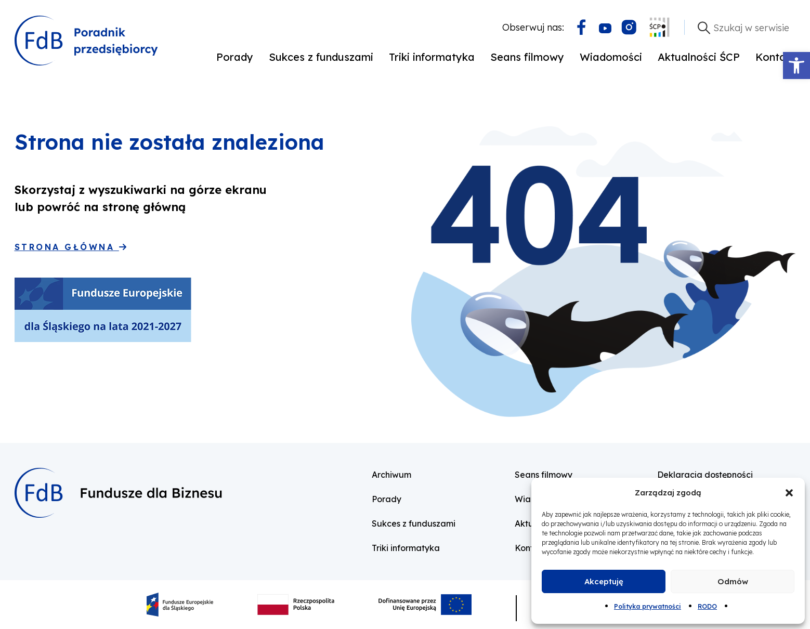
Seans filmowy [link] (527, 56)
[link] (796, 65)
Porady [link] (234, 56)
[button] (789, 493)
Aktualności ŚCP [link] (699, 56)
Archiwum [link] (391, 474)
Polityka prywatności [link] (647, 606)
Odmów (732, 581)
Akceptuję (603, 581)
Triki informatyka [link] (432, 56)
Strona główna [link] (70, 247)
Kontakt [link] (775, 56)
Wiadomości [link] (611, 56)
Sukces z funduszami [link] (321, 56)
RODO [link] (707, 606)
